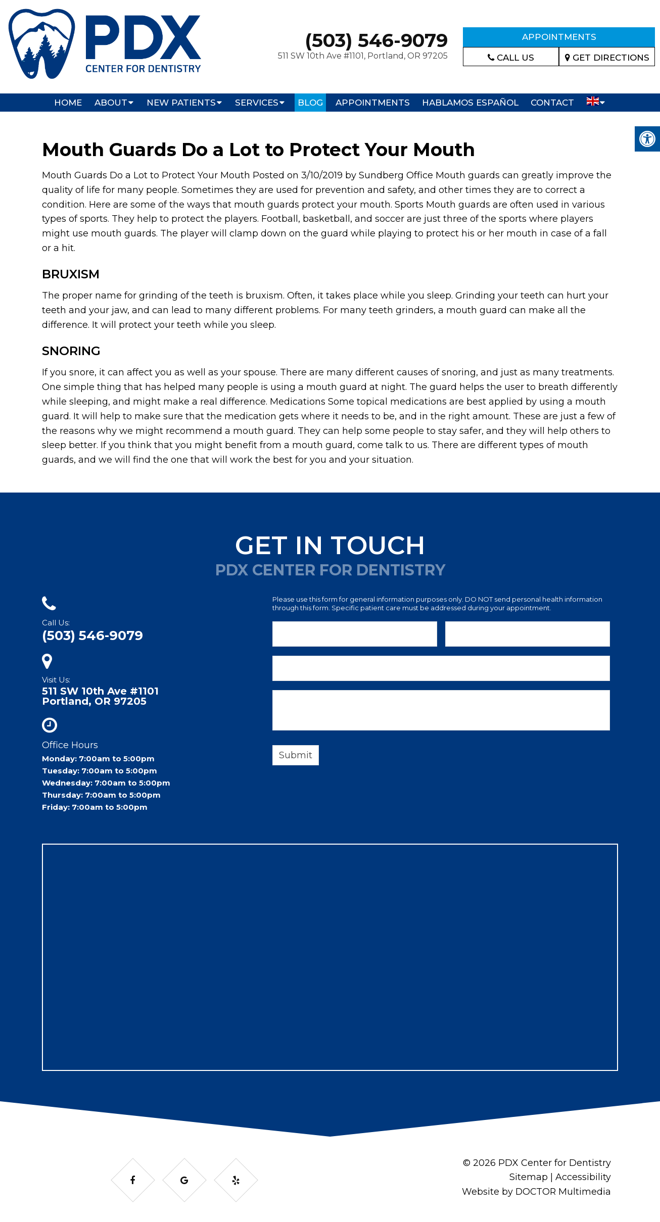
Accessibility (583, 1177)
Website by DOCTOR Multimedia (535, 1191)
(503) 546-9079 (376, 40)
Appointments (559, 37)
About (111, 102)
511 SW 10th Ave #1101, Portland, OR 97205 (363, 56)
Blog (310, 102)
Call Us (511, 58)
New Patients (181, 102)
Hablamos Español (470, 102)
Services (256, 102)
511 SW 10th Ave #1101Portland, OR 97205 (100, 696)
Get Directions (607, 58)
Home (68, 102)
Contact (552, 102)
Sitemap (528, 1177)
